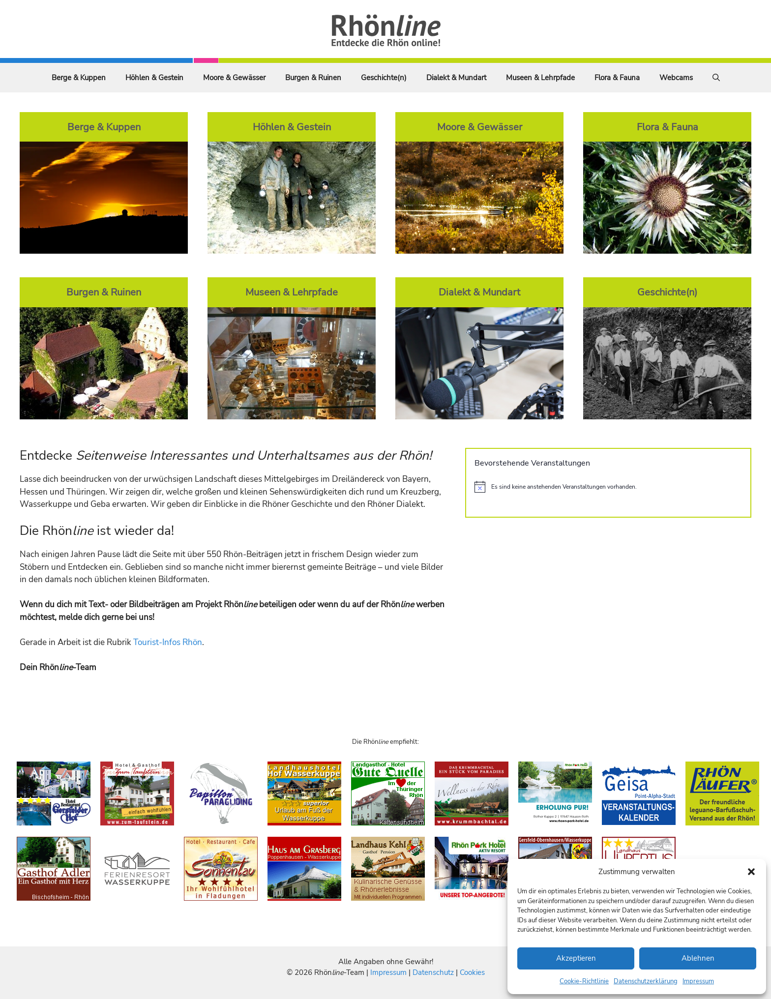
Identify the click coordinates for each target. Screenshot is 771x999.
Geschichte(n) (384, 78)
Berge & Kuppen (79, 78)
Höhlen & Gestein (154, 78)
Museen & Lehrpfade (540, 78)
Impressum (698, 981)
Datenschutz (433, 972)
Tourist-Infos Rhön (167, 642)
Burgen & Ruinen (313, 78)
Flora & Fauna (617, 78)
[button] (751, 872)
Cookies (472, 972)
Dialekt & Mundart (456, 78)
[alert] (608, 487)
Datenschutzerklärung (646, 981)
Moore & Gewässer (234, 78)
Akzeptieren (576, 958)
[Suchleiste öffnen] (716, 77)
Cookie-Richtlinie (584, 981)
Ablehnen (698, 958)
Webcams (676, 78)
